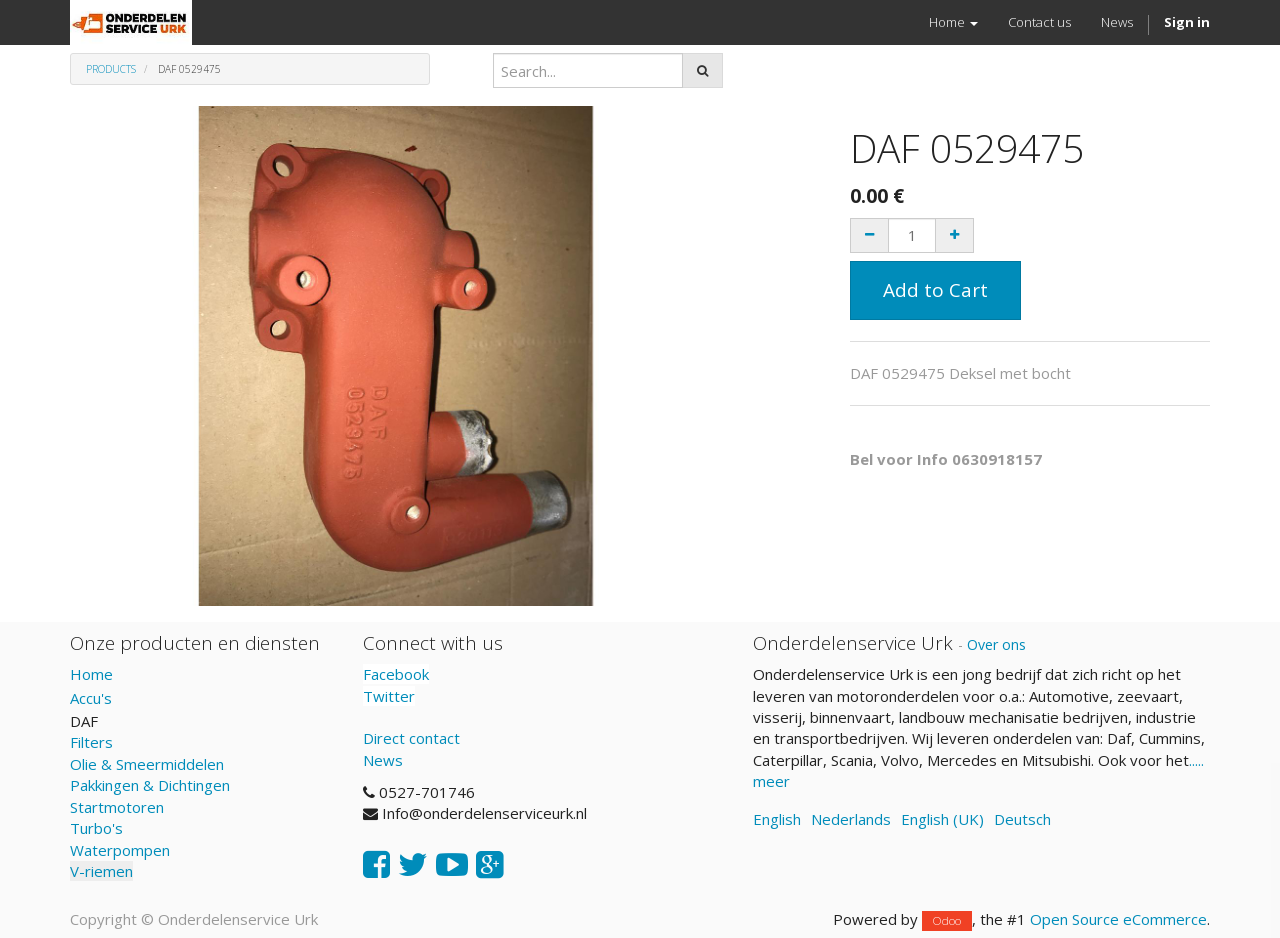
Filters (91, 742)
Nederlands (851, 819)
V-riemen (101, 871)
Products (111, 69)
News (383, 760)
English (777, 819)
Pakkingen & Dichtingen (150, 785)
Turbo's (96, 828)
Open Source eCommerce (1118, 919)
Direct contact (411, 738)
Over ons (996, 644)
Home (91, 674)
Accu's (91, 698)
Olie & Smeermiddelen (147, 764)
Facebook (396, 674)
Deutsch (1022, 819)
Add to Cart (935, 290)
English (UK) (942, 819)
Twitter (389, 696)
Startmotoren (117, 807)
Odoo (947, 920)
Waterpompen (120, 850)
